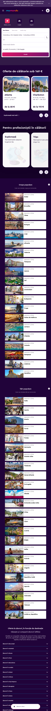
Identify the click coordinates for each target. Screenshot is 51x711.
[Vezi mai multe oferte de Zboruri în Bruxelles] (47, 699)
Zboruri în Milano (8, 671)
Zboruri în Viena (7, 685)
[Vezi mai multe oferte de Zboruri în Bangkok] (47, 681)
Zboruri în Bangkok (8, 680)
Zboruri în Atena (7, 690)
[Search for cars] (31, 21)
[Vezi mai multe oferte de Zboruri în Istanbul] (47, 643)
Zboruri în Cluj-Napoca (10, 676)
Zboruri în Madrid (8, 694)
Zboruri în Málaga (8, 704)
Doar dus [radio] (14, 30)
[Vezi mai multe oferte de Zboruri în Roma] (47, 647)
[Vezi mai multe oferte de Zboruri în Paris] (47, 652)
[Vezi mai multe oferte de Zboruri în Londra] (47, 662)
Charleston (38, 95)
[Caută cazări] (19, 21)
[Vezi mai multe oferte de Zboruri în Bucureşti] (47, 638)
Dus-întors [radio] (6, 30)
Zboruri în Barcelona (9, 657)
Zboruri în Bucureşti (9, 638)
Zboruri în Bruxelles (8, 699)
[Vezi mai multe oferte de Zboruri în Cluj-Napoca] (47, 676)
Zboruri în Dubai (7, 666)
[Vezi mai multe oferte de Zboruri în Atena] (47, 690)
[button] (49, 3)
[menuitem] (7, 22)
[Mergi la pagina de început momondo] (12, 10)
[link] (11, 115)
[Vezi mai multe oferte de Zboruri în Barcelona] (47, 657)
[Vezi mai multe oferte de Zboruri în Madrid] (47, 695)
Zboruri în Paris (7, 652)
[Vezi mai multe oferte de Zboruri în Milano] (47, 671)
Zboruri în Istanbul (8, 642)
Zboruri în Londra (8, 661)
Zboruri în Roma (7, 647)
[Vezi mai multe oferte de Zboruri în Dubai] (47, 666)
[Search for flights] (7, 21)
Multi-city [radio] (23, 30)
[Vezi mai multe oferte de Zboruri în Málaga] (47, 704)
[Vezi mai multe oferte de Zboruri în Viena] (47, 685)
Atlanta (8, 95)
